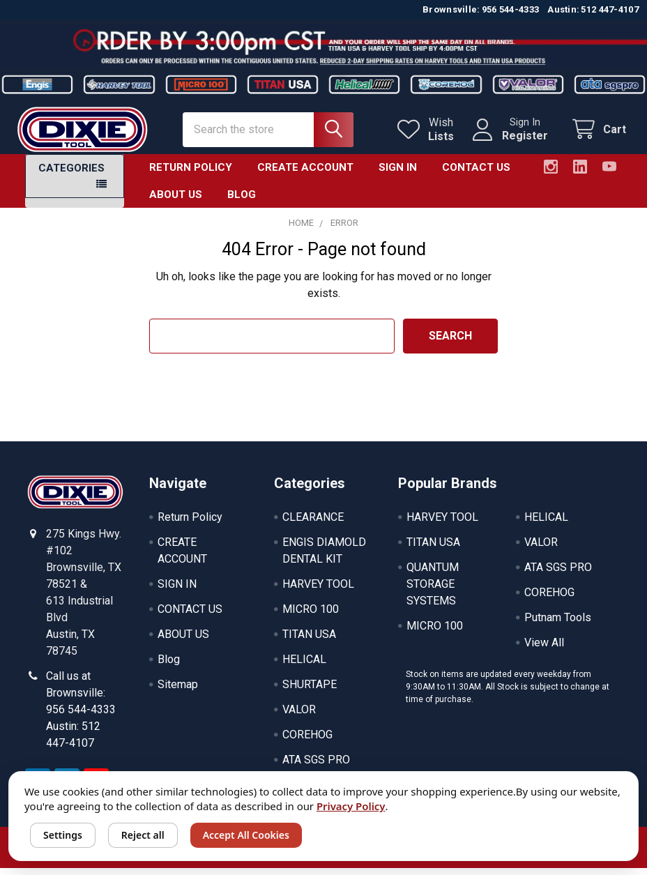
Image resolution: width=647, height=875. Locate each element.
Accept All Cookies (246, 835)
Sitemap (178, 692)
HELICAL (304, 667)
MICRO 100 (310, 617)
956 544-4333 (511, 9)
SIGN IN (398, 175)
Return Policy (190, 175)
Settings (62, 835)
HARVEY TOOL (318, 592)
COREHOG (307, 743)
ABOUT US (175, 203)
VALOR (299, 717)
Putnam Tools (557, 625)
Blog (241, 203)
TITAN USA (309, 642)
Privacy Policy (351, 806)
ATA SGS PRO (316, 768)
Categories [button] (71, 176)
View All (544, 650)
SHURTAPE (309, 692)
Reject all (143, 835)
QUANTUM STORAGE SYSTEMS (432, 592)
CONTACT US (476, 175)
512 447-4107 (610, 9)
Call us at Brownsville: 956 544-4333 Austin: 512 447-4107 (81, 718)
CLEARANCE (313, 525)
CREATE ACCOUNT (305, 175)
